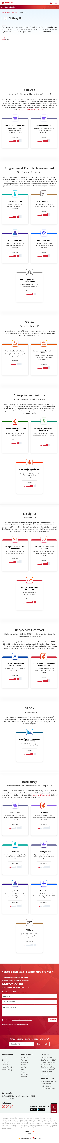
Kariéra (23, 1067)
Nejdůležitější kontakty (49, 1081)
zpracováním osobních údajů (22, 1020)
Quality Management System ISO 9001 (48, 1063)
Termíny (24, 1060)
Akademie (24, 1058)
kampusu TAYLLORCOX (41, 795)
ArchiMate (5, 1065)
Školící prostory (46, 1084)
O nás (23, 1072)
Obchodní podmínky (48, 1089)
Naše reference (46, 1086)
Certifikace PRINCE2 (48, 1060)
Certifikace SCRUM (47, 1069)
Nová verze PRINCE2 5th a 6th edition (32, 110)
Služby (23, 1065)
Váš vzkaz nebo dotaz (9, 1007)
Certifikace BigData (47, 1067)
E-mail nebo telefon (9, 1001)
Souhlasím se (17, 1020)
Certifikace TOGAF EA (48, 1058)
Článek (7, 38)
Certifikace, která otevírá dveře (46, 1073)
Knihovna (24, 1062)
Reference (24, 1074)
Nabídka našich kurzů (29, 7)
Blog (22, 1070)
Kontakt (24, 1077)
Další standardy (7, 1070)
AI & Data (5, 1058)
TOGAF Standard (8, 1067)
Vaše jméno (6, 996)
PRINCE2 (5, 1062)
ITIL (3, 1060)
